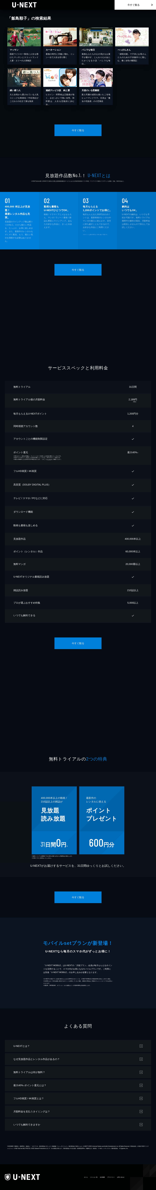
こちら (49, 459)
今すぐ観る (133, 5)
